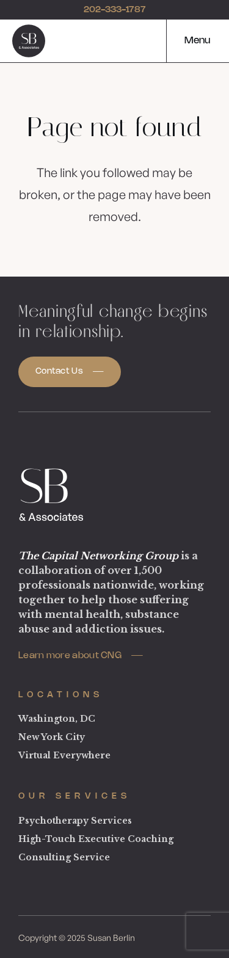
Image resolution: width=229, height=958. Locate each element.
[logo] (28, 40)
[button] (188, 41)
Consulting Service (64, 857)
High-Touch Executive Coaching (95, 838)
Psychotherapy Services (75, 820)
